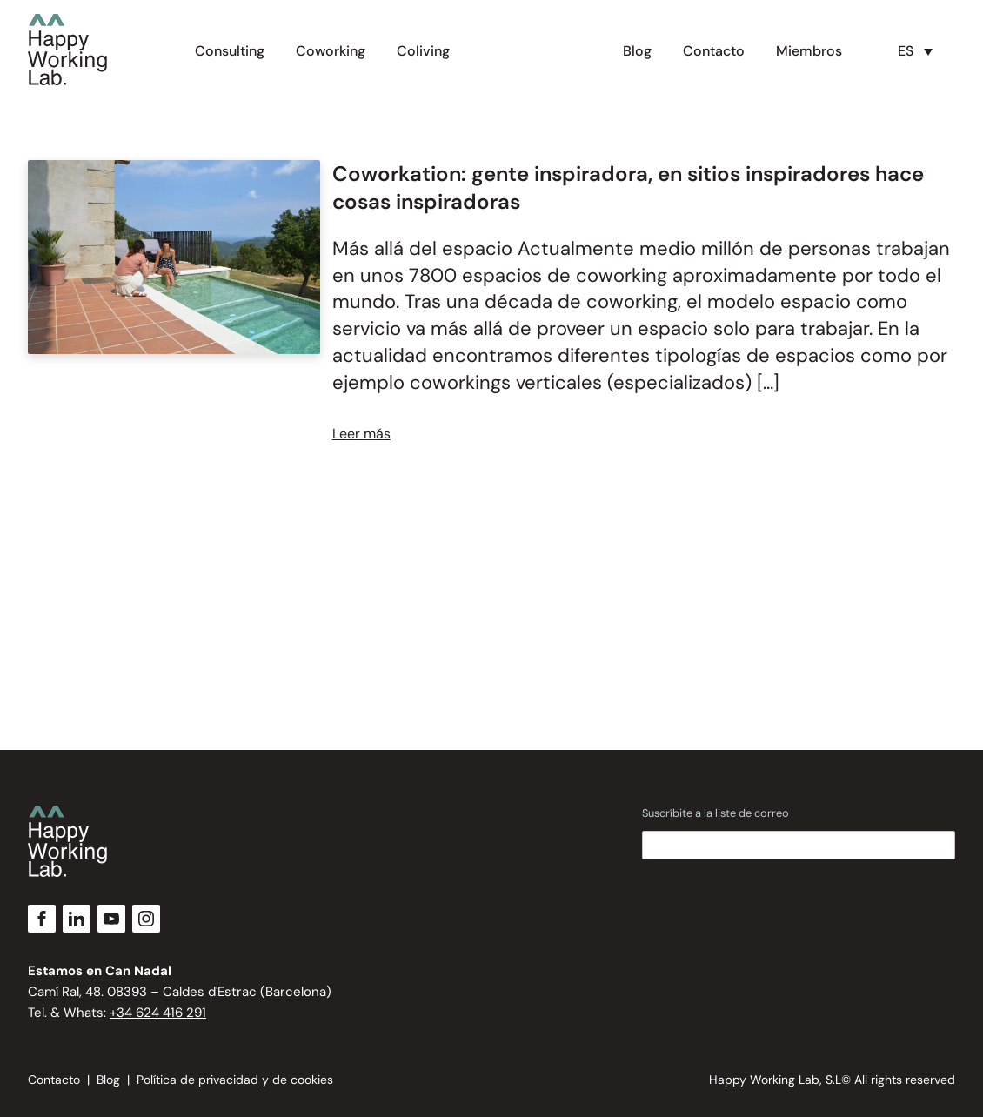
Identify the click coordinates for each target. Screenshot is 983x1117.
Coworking (330, 51)
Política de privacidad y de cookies (235, 1079)
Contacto (714, 51)
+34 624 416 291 (158, 1012)
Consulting (229, 51)
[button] (919, 52)
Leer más (361, 434)
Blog (637, 51)
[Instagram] (146, 919)
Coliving (423, 51)
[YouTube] (111, 919)
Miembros (809, 51)
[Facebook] (42, 919)
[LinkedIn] (76, 919)
